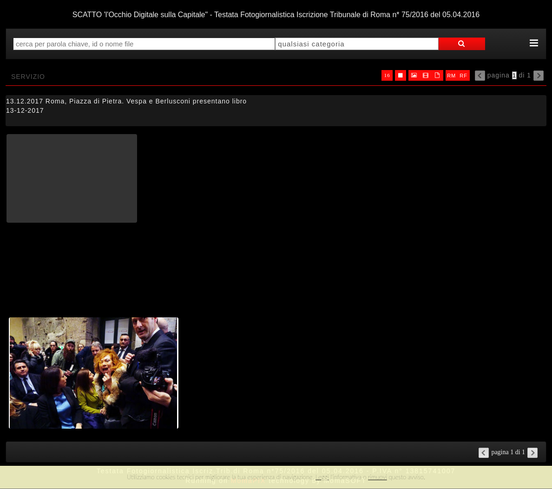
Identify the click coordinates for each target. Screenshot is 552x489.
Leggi (322, 477)
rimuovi (377, 477)
